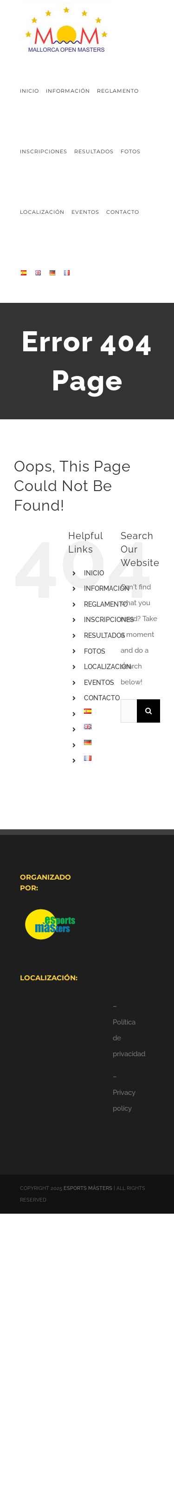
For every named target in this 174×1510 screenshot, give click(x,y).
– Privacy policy (124, 1093)
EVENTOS (99, 682)
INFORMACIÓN (106, 588)
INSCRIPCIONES (109, 619)
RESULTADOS (104, 635)
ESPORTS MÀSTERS (88, 1188)
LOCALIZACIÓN (107, 666)
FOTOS (94, 651)
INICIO (94, 573)
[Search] (148, 711)
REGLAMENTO (106, 604)
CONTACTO (102, 698)
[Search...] (129, 711)
